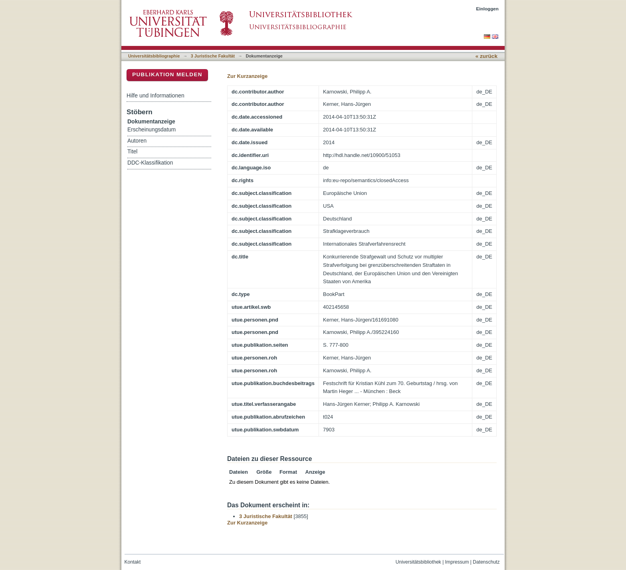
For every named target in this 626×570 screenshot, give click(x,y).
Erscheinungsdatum (151, 130)
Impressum (457, 562)
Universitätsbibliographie (154, 56)
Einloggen (487, 8)
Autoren (137, 141)
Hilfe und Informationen (155, 95)
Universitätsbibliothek (418, 562)
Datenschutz (486, 562)
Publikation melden (167, 74)
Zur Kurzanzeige (247, 76)
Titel (132, 152)
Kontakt (133, 562)
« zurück (486, 56)
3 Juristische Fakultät (213, 56)
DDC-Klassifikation (150, 163)
